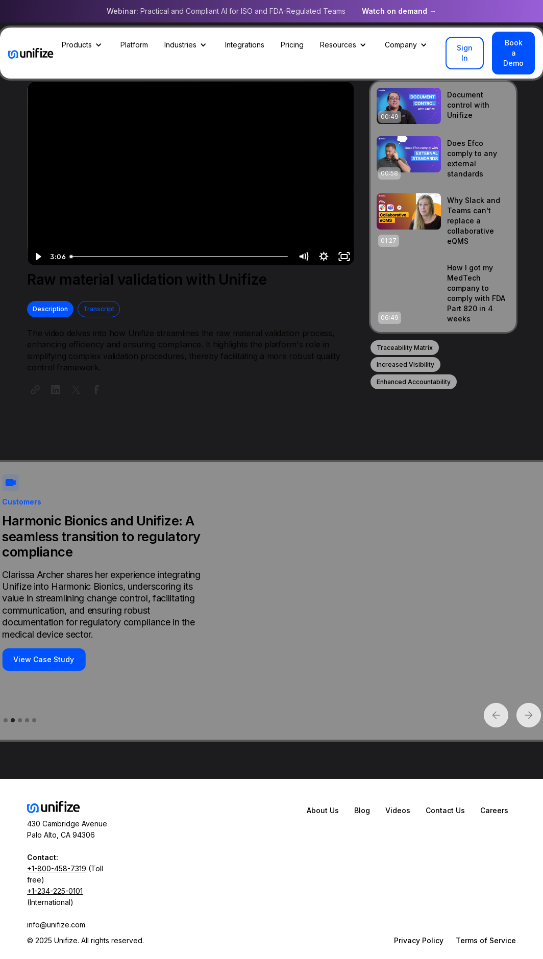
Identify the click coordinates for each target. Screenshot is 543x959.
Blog (362, 810)
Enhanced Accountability (414, 382)
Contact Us (445, 810)
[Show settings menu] (323, 256)
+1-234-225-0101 (55, 891)
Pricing (292, 44)
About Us (323, 810)
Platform (134, 44)
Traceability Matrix (405, 347)
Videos (397, 810)
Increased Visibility (405, 364)
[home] (31, 53)
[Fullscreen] (344, 256)
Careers (494, 810)
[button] (83, 45)
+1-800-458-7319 (56, 868)
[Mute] (303, 256)
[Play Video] (37, 256)
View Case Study (43, 659)
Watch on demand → (399, 11)
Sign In (465, 52)
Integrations (244, 44)
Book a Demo (513, 52)
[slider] (179, 256)
